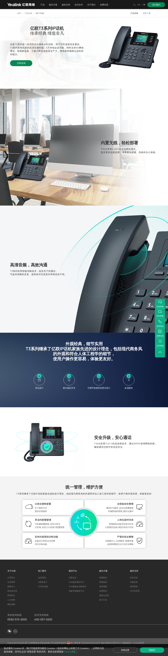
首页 (19, 13)
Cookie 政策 (73, 651)
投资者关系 (12, 599)
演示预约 (156, 4)
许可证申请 (135, 599)
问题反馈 (134, 590)
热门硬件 (42, 579)
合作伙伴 (80, 4)
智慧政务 (103, 586)
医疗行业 (103, 608)
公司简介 (11, 586)
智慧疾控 (103, 599)
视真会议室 (104, 603)
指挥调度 (103, 594)
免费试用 (106, 4)
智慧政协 (103, 590)
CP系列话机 (43, 594)
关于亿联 (11, 579)
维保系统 (134, 594)
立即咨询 (21, 63)
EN (139, 4)
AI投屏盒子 (42, 590)
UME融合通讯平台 (76, 590)
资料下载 (147, 13)
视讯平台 (73, 579)
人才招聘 (11, 608)
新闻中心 (11, 594)
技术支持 (134, 586)
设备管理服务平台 (76, 599)
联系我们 (11, 603)
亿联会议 (72, 586)
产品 (44, 4)
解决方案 (55, 4)
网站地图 (11, 612)
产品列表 (28, 13)
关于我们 (93, 4)
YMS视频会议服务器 (77, 594)
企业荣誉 (11, 590)
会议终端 (42, 586)
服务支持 (67, 4)
